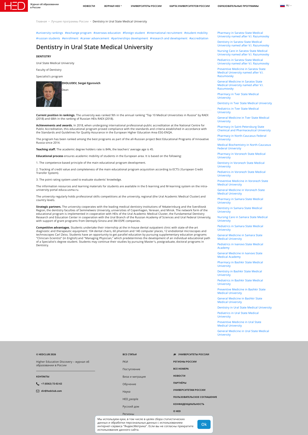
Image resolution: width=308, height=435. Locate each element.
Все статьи (130, 354)
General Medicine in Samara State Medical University (239, 236)
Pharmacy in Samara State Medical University (240, 200)
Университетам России (189, 390)
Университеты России (146, 6)
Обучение (129, 384)
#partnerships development (129, 38)
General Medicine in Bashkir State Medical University (239, 300)
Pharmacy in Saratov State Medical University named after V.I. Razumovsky (243, 34)
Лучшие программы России (70, 21)
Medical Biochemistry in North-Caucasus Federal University (244, 146)
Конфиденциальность (188, 404)
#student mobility (196, 33)
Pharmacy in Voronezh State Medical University (241, 155)
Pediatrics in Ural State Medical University (238, 314)
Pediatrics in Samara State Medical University (240, 227)
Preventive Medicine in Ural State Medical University (239, 323)
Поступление (131, 369)
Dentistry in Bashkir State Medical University (239, 273)
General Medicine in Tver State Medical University (243, 119)
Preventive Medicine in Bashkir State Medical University (241, 291)
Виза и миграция (134, 376)
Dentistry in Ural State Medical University (244, 307)
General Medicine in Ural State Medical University (243, 332)
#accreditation (198, 38)
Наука (126, 391)
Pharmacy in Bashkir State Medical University (240, 264)
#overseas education (107, 33)
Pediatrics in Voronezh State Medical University (241, 173)
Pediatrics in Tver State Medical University (238, 110)
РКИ (125, 361)
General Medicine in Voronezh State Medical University (241, 191)
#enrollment (70, 38)
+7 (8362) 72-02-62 (51, 383)
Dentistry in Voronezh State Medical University (241, 164)
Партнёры (179, 383)
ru (284, 5)
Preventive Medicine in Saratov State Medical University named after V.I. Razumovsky (241, 72)
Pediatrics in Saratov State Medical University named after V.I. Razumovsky (243, 61)
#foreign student (134, 33)
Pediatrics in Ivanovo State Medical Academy (240, 246)
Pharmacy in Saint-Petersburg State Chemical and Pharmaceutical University (244, 128)
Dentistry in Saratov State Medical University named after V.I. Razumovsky (243, 43)
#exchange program (78, 33)
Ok (204, 424)
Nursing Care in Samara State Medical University (242, 218)
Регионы (128, 414)
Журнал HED (112, 6)
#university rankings (49, 33)
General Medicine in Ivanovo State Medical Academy (239, 255)
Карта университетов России (190, 6)
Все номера (181, 368)
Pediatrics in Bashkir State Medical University (240, 282)
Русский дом (131, 406)
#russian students (48, 38)
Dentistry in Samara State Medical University (239, 209)
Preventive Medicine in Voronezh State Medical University (242, 182)
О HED (177, 411)
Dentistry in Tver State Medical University (244, 103)
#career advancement (94, 38)
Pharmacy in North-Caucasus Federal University (241, 137)
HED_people (130, 399)
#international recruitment (164, 33)
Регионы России (185, 361)
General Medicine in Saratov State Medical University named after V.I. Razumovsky (240, 85)
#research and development (168, 38)
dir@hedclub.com (51, 391)
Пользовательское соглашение (195, 397)
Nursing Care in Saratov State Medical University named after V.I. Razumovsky (243, 52)
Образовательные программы (238, 6)
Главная (41, 21)
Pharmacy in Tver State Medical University (238, 95)
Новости (89, 6)
